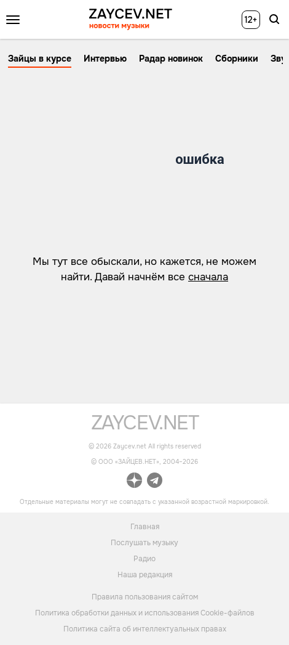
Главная (144, 526)
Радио (144, 558)
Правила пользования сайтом (145, 597)
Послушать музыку (144, 542)
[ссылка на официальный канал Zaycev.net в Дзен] (134, 482)
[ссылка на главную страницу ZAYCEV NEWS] (130, 19)
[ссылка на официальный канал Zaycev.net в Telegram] (154, 482)
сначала (208, 276)
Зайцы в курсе (39, 58)
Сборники (236, 58)
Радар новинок (171, 58)
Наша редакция (144, 574)
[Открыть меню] (13, 19)
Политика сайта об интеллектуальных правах (144, 629)
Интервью (105, 58)
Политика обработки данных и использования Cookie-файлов (145, 613)
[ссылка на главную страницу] (145, 427)
